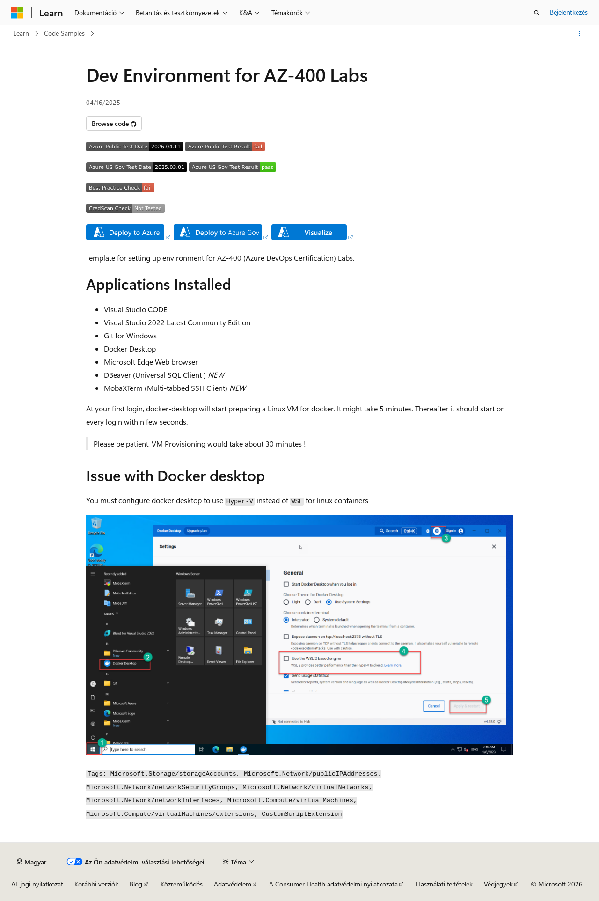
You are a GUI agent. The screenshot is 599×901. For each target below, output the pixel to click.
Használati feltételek (444, 883)
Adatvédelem (232, 883)
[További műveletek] (579, 33)
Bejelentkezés (569, 11)
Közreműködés (182, 883)
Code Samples (64, 33)
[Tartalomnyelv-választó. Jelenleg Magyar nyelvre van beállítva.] (31, 861)
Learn (21, 33)
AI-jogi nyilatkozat (37, 883)
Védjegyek (498, 883)
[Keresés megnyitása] (536, 12)
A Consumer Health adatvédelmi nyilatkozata (333, 883)
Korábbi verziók (96, 883)
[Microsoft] (17, 13)
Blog (136, 883)
